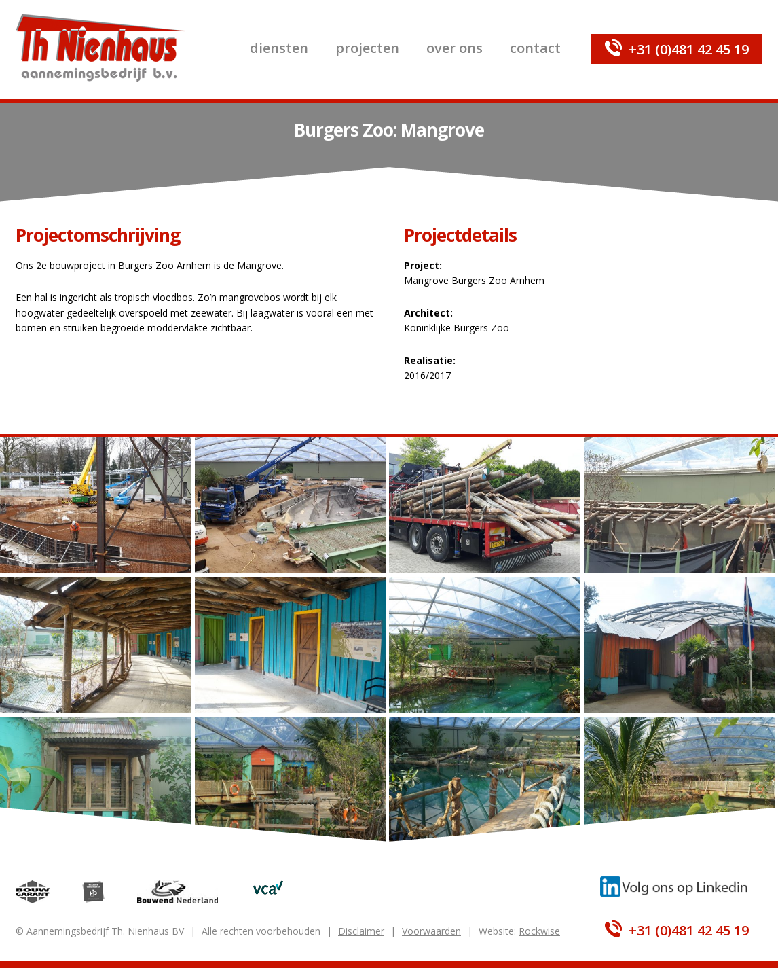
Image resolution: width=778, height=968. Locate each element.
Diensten (279, 48)
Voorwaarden (431, 931)
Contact (535, 48)
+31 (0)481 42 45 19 (689, 49)
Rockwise (539, 931)
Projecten (367, 48)
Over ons (454, 48)
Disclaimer (361, 931)
